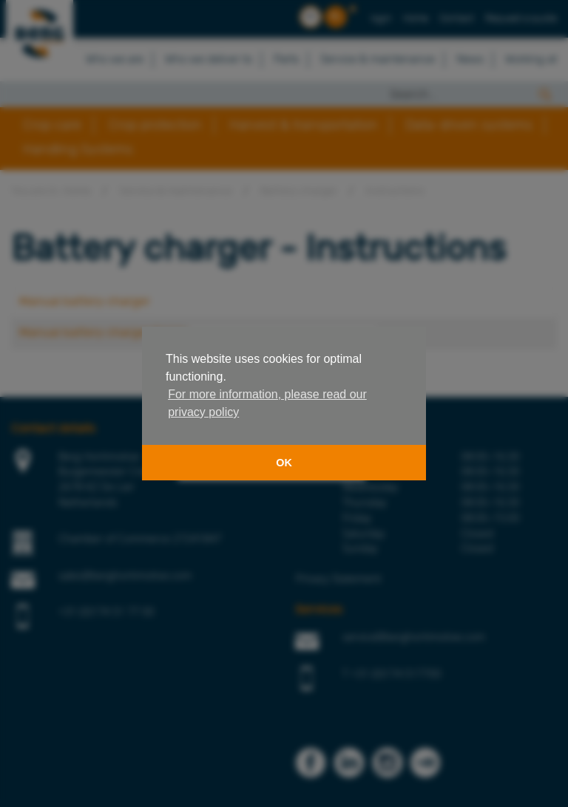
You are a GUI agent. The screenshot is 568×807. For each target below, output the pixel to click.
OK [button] (284, 463)
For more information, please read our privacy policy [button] (267, 403)
